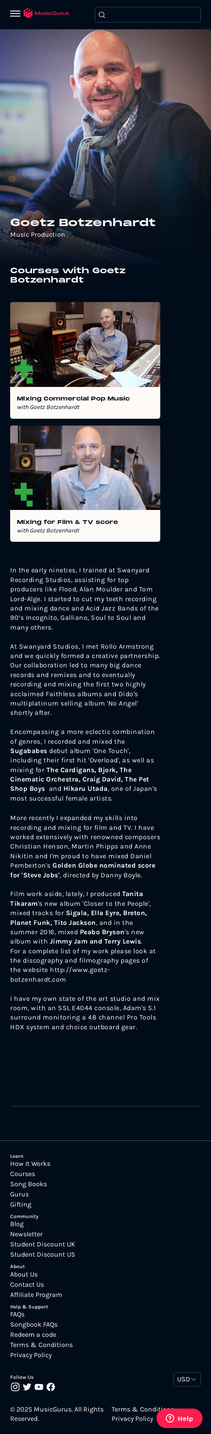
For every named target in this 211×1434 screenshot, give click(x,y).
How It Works (30, 1163)
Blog (17, 1224)
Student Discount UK (42, 1244)
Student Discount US (42, 1254)
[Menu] (17, 14)
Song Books (28, 1184)
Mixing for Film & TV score (67, 523)
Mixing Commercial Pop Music (73, 399)
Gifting (20, 1204)
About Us (24, 1274)
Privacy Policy (31, 1355)
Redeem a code (33, 1334)
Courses (22, 1174)
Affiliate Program (36, 1294)
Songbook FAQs (34, 1324)
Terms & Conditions (41, 1345)
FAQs (17, 1314)
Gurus (19, 1194)
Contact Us (27, 1284)
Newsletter (26, 1234)
